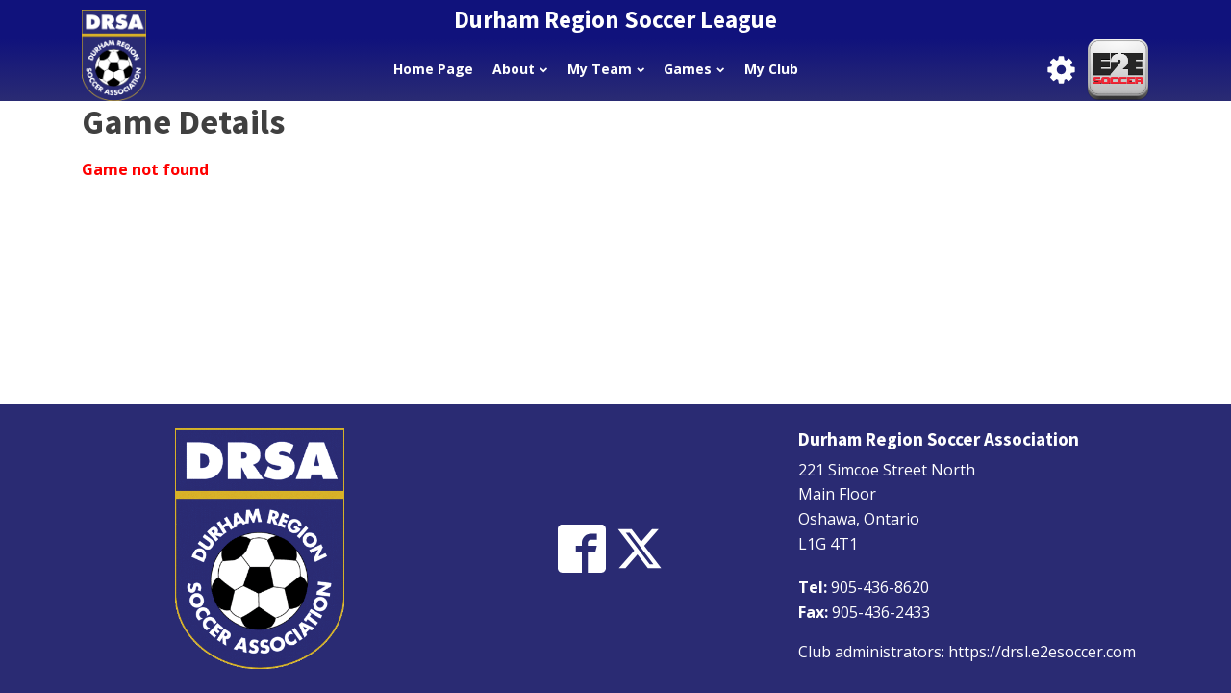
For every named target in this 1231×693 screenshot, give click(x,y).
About (519, 69)
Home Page (433, 69)
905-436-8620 (880, 587)
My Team (605, 69)
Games (694, 69)
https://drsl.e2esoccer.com (1042, 651)
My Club (771, 69)
